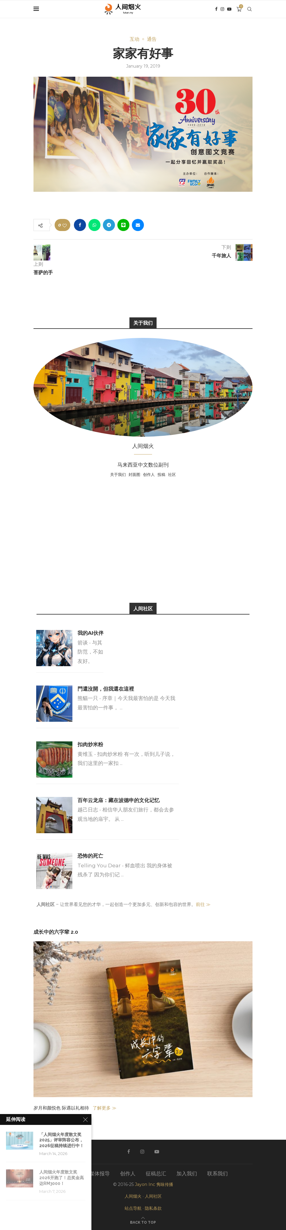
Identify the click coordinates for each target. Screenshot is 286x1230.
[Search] (249, 9)
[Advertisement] (143, 539)
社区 (172, 474)
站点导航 (133, 1208)
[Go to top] (143, 1222)
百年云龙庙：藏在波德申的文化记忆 (119, 800)
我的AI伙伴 (90, 633)
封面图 (134, 474)
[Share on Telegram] (109, 225)
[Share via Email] (138, 225)
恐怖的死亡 (90, 856)
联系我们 (217, 1174)
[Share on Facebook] (80, 225)
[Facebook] (216, 9)
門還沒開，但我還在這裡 (106, 689)
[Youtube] (229, 9)
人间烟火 (133, 1196)
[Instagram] (222, 9)
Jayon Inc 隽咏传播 (154, 1184)
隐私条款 (153, 1208)
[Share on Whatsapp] (94, 225)
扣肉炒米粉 (90, 744)
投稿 (161, 474)
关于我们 (118, 474)
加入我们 (186, 1174)
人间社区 (153, 1196)
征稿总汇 (156, 1174)
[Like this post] (64, 225)
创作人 (149, 474)
